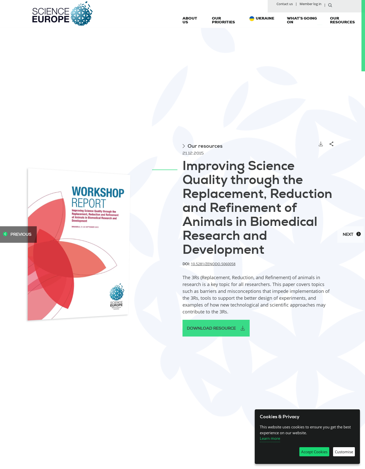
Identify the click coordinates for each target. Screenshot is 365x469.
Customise (344, 451)
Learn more (270, 438)
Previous (17, 234)
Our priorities (223, 21)
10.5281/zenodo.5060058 (213, 263)
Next (352, 234)
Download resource (211, 328)
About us (189, 21)
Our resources (342, 21)
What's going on (302, 21)
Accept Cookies (314, 451)
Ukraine (265, 19)
